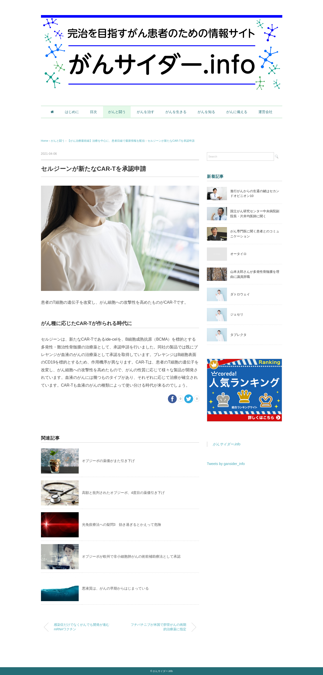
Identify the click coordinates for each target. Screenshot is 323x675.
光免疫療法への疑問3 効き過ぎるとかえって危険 (121, 525)
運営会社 (265, 112)
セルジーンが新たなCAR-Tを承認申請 (171, 140)
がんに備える (236, 112)
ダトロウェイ (240, 294)
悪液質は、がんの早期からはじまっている (115, 588)
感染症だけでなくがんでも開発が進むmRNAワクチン (81, 627)
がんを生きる (176, 112)
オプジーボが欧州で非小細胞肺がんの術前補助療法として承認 (131, 556)
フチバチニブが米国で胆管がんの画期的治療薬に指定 (158, 627)
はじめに (72, 112)
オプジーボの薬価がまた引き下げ (108, 461)
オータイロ (238, 254)
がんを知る (206, 112)
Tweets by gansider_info (226, 464)
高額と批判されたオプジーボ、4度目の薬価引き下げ (123, 493)
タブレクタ (238, 335)
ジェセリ (236, 314)
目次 (93, 112)
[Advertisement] (244, 512)
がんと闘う (117, 112)
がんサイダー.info (226, 444)
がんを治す (145, 112)
